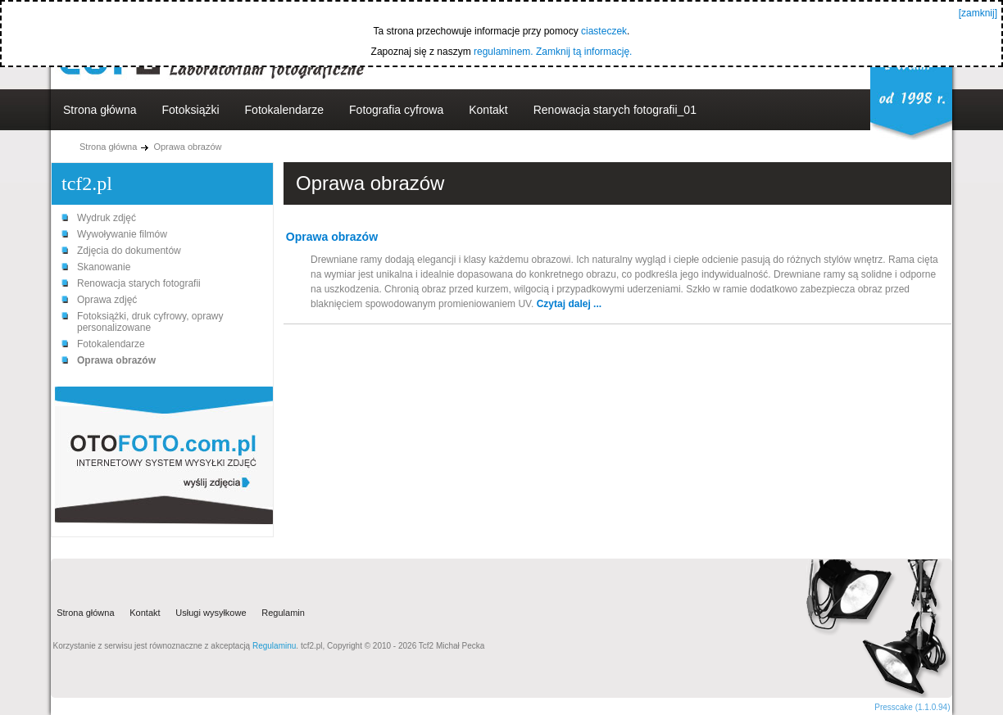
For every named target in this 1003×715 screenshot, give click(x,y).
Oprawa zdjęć (107, 299)
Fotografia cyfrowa (396, 109)
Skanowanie (103, 267)
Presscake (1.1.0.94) (912, 707)
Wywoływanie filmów (122, 234)
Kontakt (488, 109)
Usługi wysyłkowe (210, 613)
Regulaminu (274, 645)
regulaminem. (503, 51)
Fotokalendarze (284, 109)
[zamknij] (978, 13)
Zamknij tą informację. (584, 51)
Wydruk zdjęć (106, 218)
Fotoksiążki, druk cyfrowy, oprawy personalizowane (150, 321)
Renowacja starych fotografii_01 (615, 109)
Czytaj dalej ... (569, 304)
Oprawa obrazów (187, 147)
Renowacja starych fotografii (139, 283)
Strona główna (100, 109)
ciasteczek (604, 31)
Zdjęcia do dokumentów (129, 250)
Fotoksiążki (191, 109)
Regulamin (283, 613)
